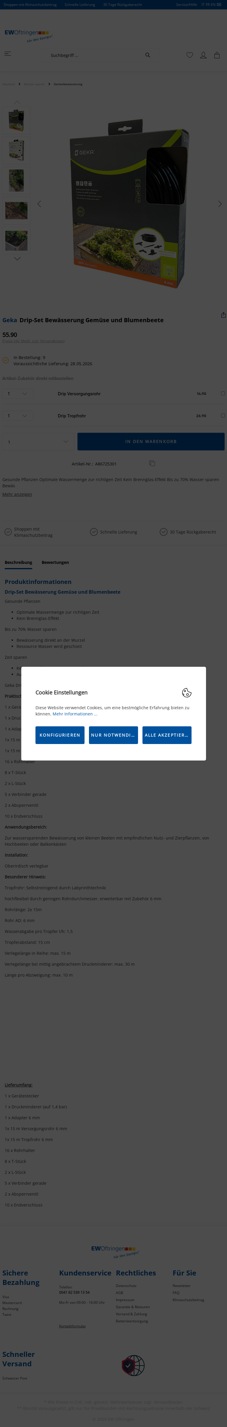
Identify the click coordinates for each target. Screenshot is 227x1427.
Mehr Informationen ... (75, 714)
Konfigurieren (60, 735)
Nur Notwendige (114, 735)
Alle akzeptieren (168, 735)
